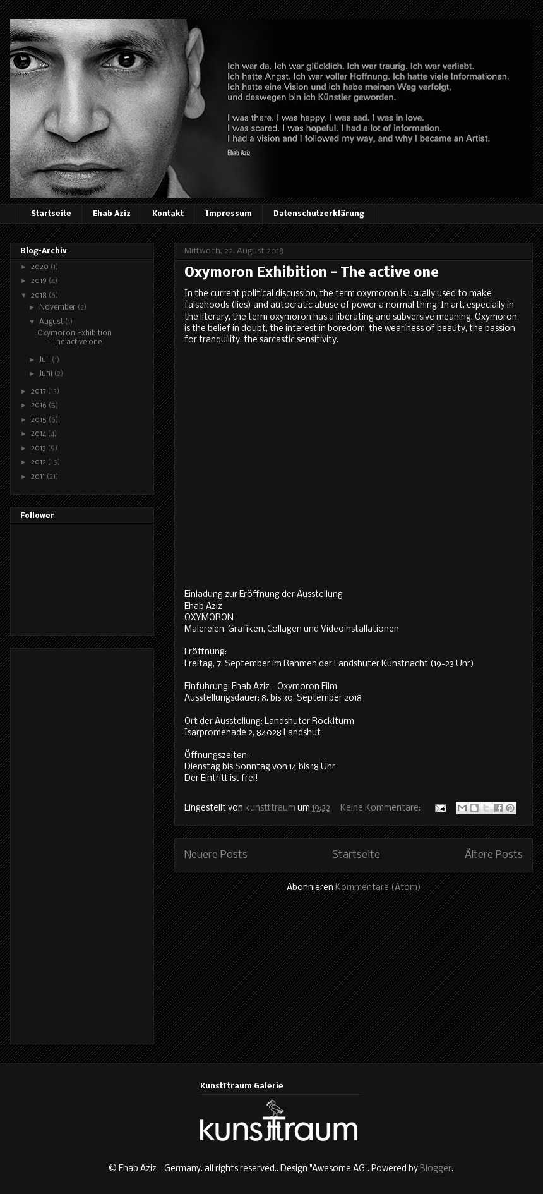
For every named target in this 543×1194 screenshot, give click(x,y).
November (58, 307)
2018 (40, 295)
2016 (40, 405)
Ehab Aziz (112, 214)
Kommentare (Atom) (378, 888)
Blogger (435, 1169)
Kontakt (168, 214)
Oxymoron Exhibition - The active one (311, 273)
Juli (45, 360)
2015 (40, 420)
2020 (41, 267)
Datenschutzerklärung (318, 214)
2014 (39, 434)
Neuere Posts (216, 855)
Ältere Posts (494, 855)
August (52, 322)
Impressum (228, 214)
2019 (40, 281)
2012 (39, 462)
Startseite (51, 214)
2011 (39, 477)
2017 (39, 391)
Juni (46, 374)
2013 (39, 448)
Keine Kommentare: (381, 808)
